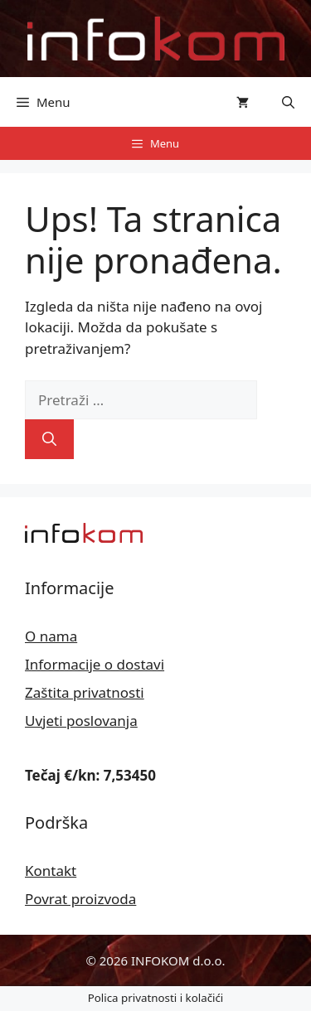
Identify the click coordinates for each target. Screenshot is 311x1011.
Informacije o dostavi (94, 664)
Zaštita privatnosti (84, 692)
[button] (288, 102)
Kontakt (50, 870)
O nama (51, 636)
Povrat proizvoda (80, 898)
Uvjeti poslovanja (81, 720)
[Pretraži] (49, 439)
